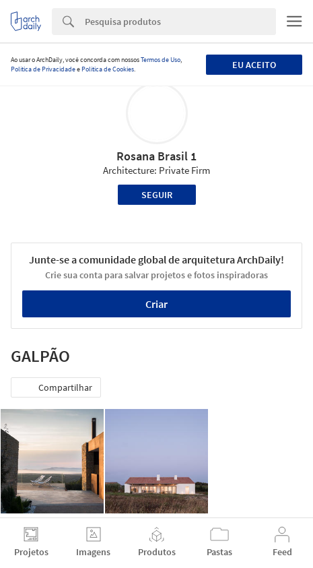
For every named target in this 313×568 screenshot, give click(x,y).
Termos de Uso (160, 59)
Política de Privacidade (43, 69)
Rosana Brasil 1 (156, 156)
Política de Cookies (107, 69)
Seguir (156, 195)
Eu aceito (254, 65)
